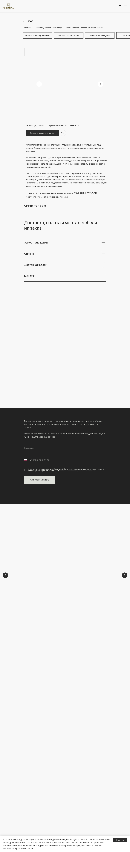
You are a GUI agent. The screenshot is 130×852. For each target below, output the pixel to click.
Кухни (74, 578)
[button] (120, 6)
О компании (73, 783)
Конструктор (74, 809)
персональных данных (78, 827)
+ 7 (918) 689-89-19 (34, 647)
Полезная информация (78, 814)
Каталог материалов (33, 835)
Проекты (72, 788)
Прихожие (29, 822)
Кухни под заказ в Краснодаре (49, 27)
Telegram (30, 182)
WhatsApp (100, 179)
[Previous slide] (5, 575)
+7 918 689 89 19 (46, 179)
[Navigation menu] (125, 6)
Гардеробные (30, 831)
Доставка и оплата (76, 818)
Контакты (72, 792)
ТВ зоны (28, 827)
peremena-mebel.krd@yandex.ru (40, 650)
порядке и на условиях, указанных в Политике (77, 471)
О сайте (71, 831)
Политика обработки (77, 822)
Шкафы (27, 814)
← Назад (28, 21)
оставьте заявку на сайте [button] (70, 179)
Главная (27, 27)
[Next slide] (124, 575)
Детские (38, 578)
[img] (40, 681)
